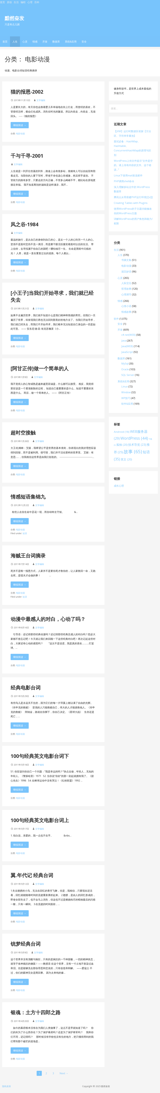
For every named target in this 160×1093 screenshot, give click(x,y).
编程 (23, 2)
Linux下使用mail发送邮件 (128, 175)
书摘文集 (126, 260)
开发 (44, 41)
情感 (34, 41)
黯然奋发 (14, 18)
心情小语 (126, 306)
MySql (124, 363)
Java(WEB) (127, 346)
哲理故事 (126, 288)
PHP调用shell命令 (124, 181)
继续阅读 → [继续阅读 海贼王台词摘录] (19, 584)
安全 (84, 41)
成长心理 (119, 485)
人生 (14, 41)
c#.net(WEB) (128, 335)
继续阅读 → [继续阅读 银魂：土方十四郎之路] (19, 1050)
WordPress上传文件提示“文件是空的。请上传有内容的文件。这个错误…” (133, 165)
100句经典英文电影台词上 (40, 820)
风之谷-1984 (24, 224)
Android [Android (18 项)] (121, 432)
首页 (2, 2)
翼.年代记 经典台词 (32, 875)
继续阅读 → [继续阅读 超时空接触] (19, 466)
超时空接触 (23, 432)
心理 (29, 2)
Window (126, 392)
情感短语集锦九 (28, 496)
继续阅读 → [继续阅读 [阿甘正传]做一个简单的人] (19, 402)
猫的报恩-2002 (27, 91)
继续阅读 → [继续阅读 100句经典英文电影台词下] (19, 789)
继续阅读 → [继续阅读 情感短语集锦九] (19, 521)
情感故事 (126, 312)
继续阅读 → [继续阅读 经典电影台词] (19, 725)
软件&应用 (127, 403)
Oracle (125, 369)
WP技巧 (125, 398)
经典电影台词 (26, 687)
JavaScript (127, 352)
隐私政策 (6, 1086)
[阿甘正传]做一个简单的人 (40, 368)
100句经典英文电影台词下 (40, 756)
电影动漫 (20, 133)
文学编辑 (40, 100)
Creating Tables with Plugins (131, 203)
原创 (9, 2)
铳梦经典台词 (26, 943)
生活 (16, 2)
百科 (36, 2)
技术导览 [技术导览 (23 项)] (137, 444)
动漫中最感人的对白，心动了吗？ (48, 619)
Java (123, 340)
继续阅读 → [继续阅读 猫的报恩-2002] (19, 125)
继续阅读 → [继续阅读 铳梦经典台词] (19, 982)
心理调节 (126, 294)
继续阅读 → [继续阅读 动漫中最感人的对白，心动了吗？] (19, 657)
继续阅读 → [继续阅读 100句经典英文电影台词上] (19, 844)
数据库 (56, 41)
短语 (25, 533)
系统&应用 (71, 41)
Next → (64, 1073)
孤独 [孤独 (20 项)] (122, 445)
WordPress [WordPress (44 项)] (134, 438)
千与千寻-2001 (27, 155)
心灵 (24, 41)
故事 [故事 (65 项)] (133, 451)
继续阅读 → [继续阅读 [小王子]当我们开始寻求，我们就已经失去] (19, 338)
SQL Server (127, 375)
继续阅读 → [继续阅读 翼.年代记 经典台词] (19, 913)
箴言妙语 (126, 271)
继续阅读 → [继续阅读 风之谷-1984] (19, 262)
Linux (124, 386)
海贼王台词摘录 (28, 555)
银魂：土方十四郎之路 (36, 1012)
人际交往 (126, 283)
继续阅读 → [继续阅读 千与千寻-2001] (19, 193)
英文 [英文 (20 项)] (126, 459)
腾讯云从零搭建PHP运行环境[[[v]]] (133, 197)
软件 (116, 318)
